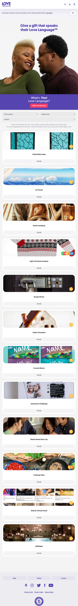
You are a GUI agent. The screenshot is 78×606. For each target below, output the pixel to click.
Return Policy (49, 592)
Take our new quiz (39, 105)
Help (14, 578)
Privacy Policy (38, 592)
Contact (63, 578)
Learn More (49, 13)
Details (39, 161)
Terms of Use (28, 592)
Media (39, 578)
